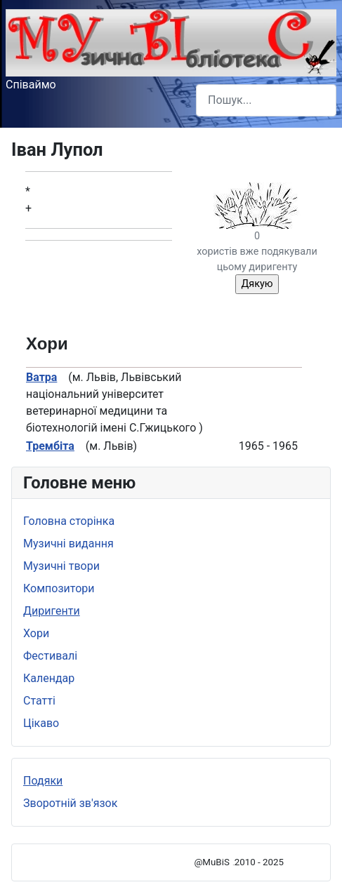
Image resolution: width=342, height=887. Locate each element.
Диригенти (51, 611)
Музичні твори (61, 566)
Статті (39, 700)
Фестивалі (50, 655)
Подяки (43, 780)
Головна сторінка (68, 521)
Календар (48, 678)
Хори (36, 633)
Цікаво (41, 723)
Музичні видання (68, 543)
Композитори (59, 588)
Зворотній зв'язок (70, 803)
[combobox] (266, 100)
